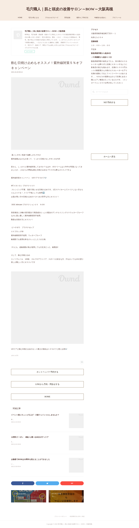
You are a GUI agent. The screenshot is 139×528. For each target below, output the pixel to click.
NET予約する (109, 102)
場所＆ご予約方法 (82, 17)
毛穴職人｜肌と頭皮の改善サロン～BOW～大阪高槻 (69, 9)
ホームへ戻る (109, 157)
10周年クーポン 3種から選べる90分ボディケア (30, 437)
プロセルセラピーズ (51, 17)
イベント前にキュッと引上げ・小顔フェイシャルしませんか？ (35, 415)
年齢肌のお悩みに (100, 17)
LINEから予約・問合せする (47, 384)
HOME (20, 17)
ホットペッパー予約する (47, 372)
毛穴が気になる (34, 17)
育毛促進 (67, 17)
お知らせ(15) (14, 355)
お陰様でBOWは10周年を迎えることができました (30, 459)
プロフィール (116, 17)
